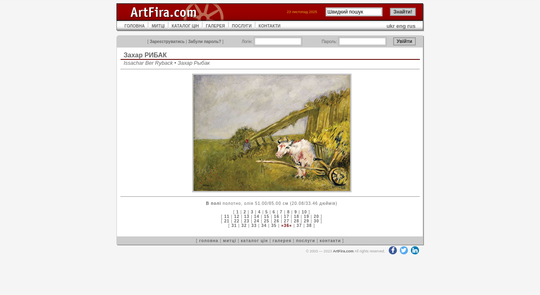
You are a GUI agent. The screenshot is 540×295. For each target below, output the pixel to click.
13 (246, 216)
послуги (305, 240)
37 (299, 225)
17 (286, 216)
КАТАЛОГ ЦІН (185, 26)
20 (316, 216)
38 (309, 225)
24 (257, 221)
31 (234, 225)
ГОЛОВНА (135, 26)
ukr (391, 26)
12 (236, 216)
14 (257, 216)
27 (286, 221)
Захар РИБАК (145, 55)
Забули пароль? (204, 41)
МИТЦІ (158, 26)
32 (244, 225)
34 (264, 225)
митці (229, 240)
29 (306, 221)
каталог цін (254, 240)
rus (411, 26)
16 (276, 216)
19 (306, 216)
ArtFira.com (343, 251)
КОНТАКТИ (269, 26)
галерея (282, 240)
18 (296, 216)
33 (254, 225)
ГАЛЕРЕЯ (215, 26)
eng (401, 26)
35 (274, 225)
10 (304, 212)
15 (266, 216)
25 (266, 221)
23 (246, 221)
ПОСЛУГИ (242, 26)
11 (227, 216)
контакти (330, 240)
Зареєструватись (167, 41)
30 (316, 221)
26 (276, 221)
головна (209, 240)
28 (296, 221)
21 (227, 221)
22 (236, 221)
